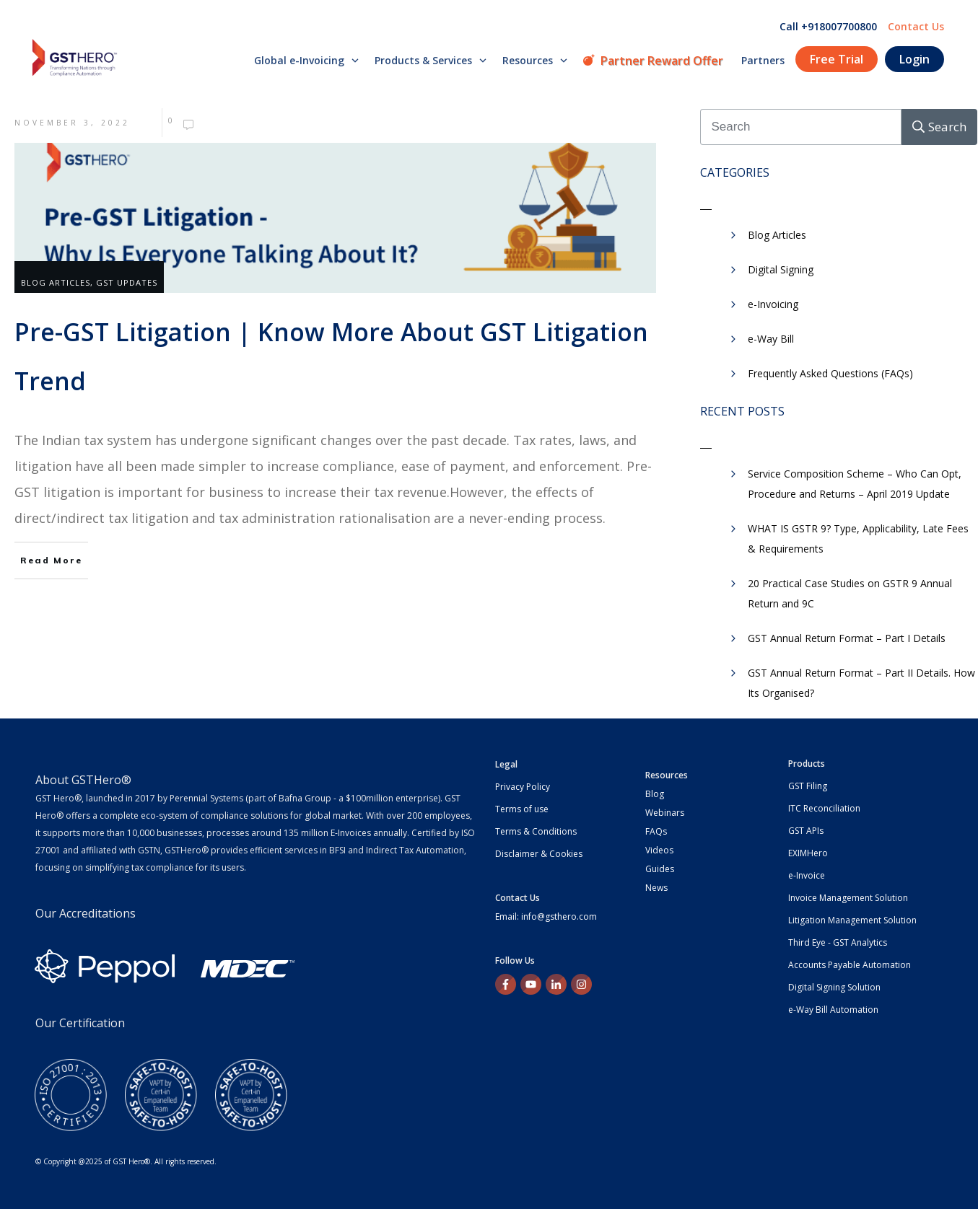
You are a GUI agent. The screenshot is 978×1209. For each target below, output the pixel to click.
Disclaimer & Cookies (538, 854)
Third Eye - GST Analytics (837, 942)
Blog (654, 794)
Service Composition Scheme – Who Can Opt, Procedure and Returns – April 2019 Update (854, 484)
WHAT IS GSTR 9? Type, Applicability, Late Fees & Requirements (858, 538)
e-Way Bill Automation (833, 1009)
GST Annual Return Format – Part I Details (847, 638)
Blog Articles (55, 282)
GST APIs (806, 831)
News (656, 888)
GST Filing (807, 786)
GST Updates (126, 282)
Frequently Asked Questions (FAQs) (830, 373)
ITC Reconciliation (824, 808)
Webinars (664, 812)
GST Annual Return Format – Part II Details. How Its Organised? (861, 683)
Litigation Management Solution (852, 920)
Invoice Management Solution (848, 898)
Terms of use (522, 809)
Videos (659, 850)
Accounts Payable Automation (849, 965)
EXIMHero (808, 853)
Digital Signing (780, 269)
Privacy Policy (522, 787)
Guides (659, 869)
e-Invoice (806, 875)
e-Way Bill (771, 339)
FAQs (656, 831)
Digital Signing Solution (834, 987)
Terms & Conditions (536, 831)
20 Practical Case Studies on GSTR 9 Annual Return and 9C (850, 593)
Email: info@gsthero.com (546, 916)
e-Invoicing (773, 304)
